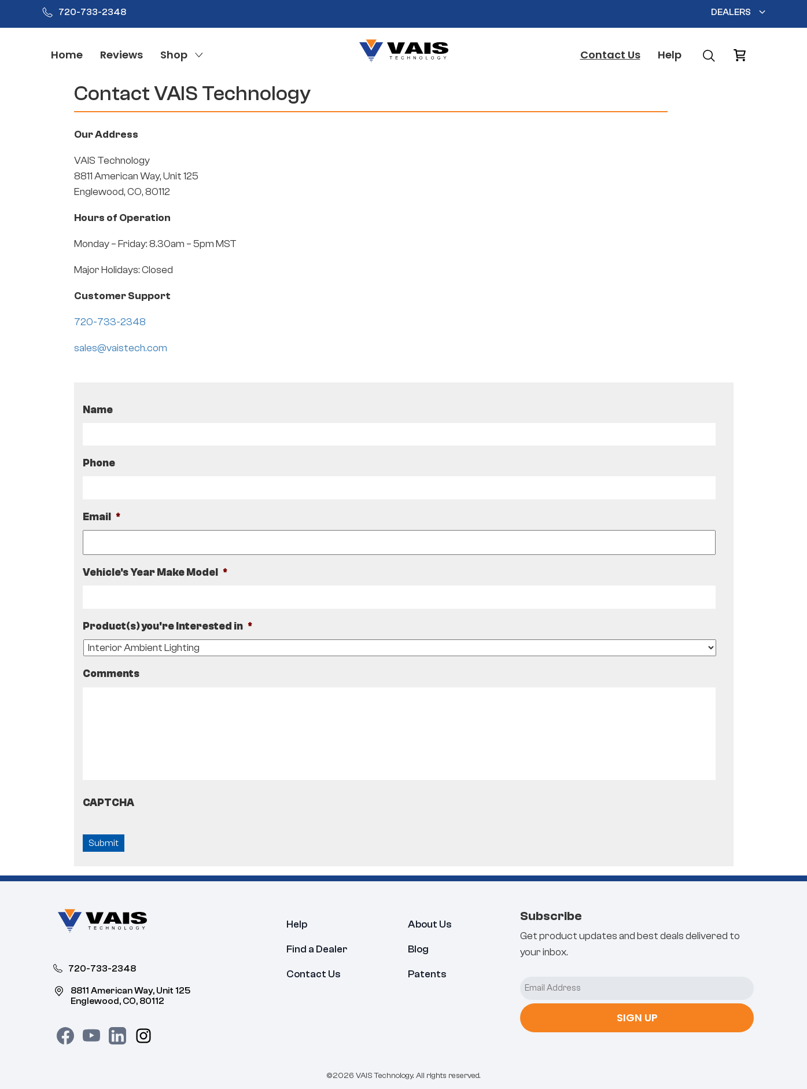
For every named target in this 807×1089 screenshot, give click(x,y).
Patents (427, 974)
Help (669, 54)
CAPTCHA (108, 803)
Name (98, 410)
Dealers (731, 12)
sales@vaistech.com (120, 348)
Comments (111, 674)
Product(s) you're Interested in (168, 626)
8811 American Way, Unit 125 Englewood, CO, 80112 (121, 995)
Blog (418, 949)
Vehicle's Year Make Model (155, 572)
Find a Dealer (317, 949)
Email (102, 517)
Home (67, 54)
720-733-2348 (84, 12)
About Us (430, 924)
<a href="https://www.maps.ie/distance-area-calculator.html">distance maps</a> (573, 242)
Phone (99, 463)
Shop (173, 54)
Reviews (121, 54)
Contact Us (610, 54)
